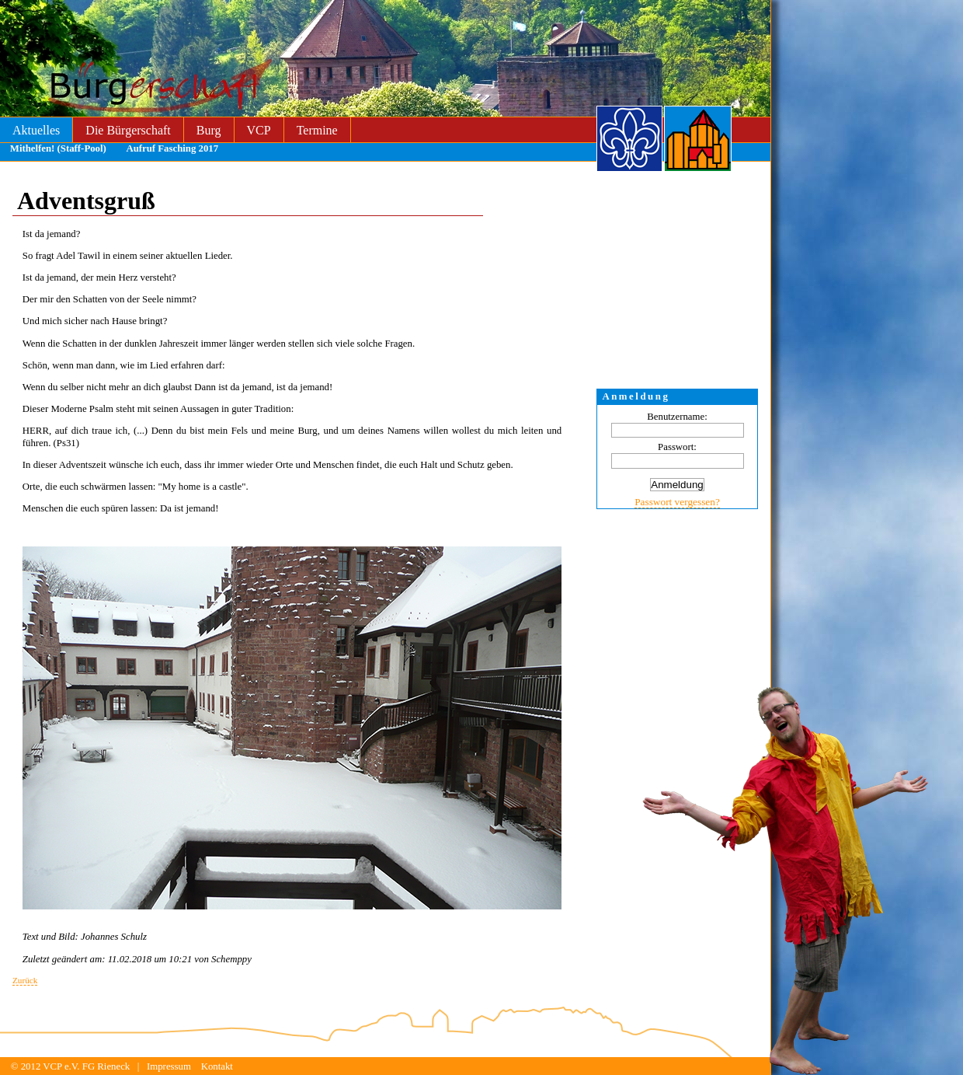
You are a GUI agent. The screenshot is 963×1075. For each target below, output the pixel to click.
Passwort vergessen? (677, 502)
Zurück (24, 980)
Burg (208, 130)
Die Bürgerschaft (127, 130)
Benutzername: (677, 416)
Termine (317, 130)
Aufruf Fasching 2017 (172, 148)
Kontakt (217, 1066)
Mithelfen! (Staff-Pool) (58, 148)
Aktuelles (36, 130)
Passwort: (677, 447)
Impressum (169, 1066)
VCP (259, 130)
